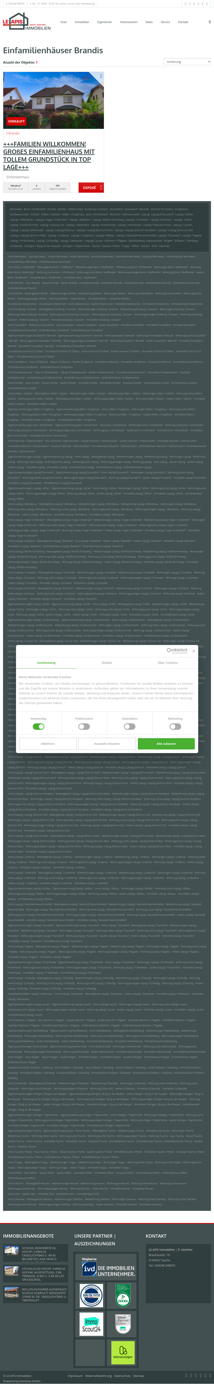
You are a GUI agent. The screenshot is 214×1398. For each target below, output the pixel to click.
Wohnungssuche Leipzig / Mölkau (26, 893)
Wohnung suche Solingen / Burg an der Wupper (49, 1099)
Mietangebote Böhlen (36, 293)
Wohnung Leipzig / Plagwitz (155, 951)
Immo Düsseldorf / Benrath (120, 335)
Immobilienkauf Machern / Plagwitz (61, 1025)
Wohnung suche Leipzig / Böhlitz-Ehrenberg (112, 556)
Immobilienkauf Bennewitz (180, 256)
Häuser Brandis (50, 283)
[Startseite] (26, 21)
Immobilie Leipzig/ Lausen (158, 1009)
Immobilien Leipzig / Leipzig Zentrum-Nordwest (116, 809)
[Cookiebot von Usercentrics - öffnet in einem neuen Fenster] (169, 651)
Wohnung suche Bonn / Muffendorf (56, 272)
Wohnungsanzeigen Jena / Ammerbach (70, 430)
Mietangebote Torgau (36, 1162)
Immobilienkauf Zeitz (87, 1194)
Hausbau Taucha (26, 1146)
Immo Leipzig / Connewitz (22, 572)
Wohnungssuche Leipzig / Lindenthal (99, 878)
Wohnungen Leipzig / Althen (133, 488)
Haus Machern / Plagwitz (51, 1020)
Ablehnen (48, 743)
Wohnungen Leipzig (180, 456)
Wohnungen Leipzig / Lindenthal (175, 872)
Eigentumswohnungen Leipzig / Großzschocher (33, 620)
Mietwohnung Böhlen (90, 293)
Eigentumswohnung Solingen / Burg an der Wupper (97, 1094)
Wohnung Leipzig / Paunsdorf (82, 936)
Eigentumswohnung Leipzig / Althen (71, 488)
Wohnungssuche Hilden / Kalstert (74, 398)
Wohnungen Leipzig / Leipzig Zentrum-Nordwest (56, 799)
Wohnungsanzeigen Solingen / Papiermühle (104, 1120)
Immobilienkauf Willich (148, 1173)
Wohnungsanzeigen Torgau (32, 1167)
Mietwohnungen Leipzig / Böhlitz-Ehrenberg (117, 551)
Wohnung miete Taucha (44, 1136)
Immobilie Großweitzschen (130, 372)
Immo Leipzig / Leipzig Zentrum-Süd (27, 814)
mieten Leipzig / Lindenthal (22, 883)
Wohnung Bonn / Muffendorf (178, 272)
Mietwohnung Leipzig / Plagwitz (127, 946)
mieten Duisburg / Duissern (34, 319)
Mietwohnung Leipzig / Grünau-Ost (142, 641)
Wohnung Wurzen (80, 1188)
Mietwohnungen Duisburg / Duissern (98, 309)
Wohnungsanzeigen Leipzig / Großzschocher (107, 630)
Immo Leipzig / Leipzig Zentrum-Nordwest (31, 793)
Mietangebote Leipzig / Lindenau (54, 857)
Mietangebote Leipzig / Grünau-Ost (59, 641)
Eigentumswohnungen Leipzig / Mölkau (29, 888)
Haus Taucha (177, 1136)
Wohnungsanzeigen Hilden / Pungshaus (85, 414)
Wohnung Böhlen (58, 298)
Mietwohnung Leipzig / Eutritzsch (134, 588)
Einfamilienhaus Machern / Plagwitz (101, 1025)
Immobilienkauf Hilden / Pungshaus (76, 420)
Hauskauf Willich (125, 1173)
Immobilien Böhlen (119, 298)
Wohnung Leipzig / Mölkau (102, 893)
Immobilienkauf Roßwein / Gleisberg (110, 1073)
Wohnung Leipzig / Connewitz (182, 577)
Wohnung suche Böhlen (168, 293)
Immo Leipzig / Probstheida (120, 962)
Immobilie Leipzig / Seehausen (173, 994)
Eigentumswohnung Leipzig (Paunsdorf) (77, 472)
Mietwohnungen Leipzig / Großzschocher (30, 625)
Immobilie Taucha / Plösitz (128, 1152)
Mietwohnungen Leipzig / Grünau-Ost (100, 641)
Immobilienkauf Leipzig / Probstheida (81, 972)
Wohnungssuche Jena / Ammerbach (27, 430)
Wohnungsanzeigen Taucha (131, 1136)
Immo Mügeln (15, 1057)
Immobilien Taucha (76, 1141)
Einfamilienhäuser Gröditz (22, 388)
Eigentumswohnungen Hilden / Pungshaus (31, 409)
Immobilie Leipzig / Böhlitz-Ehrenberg (164, 562)
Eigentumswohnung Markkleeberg (68, 1030)
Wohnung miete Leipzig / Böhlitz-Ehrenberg (62, 556)
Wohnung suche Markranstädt (159, 1046)
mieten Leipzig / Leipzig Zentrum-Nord (151, 783)
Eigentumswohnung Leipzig (57, 456)
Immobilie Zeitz (46, 1194)
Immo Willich (15, 1173)
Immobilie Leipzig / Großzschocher (81, 635)
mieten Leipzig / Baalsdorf (147, 541)
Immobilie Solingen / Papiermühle (26, 1125)
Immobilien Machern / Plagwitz (179, 1020)
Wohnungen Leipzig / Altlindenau (178, 504)
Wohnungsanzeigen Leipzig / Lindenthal (142, 878)
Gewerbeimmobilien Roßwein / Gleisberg (30, 1067)
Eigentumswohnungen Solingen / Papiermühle (33, 1115)
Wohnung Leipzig (142, 462)
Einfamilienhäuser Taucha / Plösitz (99, 1157)
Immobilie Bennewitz (102, 256)
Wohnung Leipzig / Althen (81, 493)
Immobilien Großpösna (133, 362)
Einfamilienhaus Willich (174, 1173)
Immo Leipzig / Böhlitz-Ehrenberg (26, 551)
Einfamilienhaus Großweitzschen (82, 377)
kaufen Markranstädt (102, 1051)
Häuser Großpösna (60, 362)
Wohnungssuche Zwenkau (22, 1204)
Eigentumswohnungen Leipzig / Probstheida (32, 962)
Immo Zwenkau (16, 1199)
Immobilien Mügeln (110, 1057)
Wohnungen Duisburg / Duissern (177, 309)
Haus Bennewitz (37, 256)
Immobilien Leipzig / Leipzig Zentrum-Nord (48, 788)
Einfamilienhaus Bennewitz (22, 262)
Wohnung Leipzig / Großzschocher (152, 630)
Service (165, 22)
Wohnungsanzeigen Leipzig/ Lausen (65, 1009)
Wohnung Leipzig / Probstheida (131, 967)
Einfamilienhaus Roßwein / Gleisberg (152, 1073)
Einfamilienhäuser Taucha (178, 1141)
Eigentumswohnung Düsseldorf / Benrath (80, 335)
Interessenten (128, 22)
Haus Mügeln (32, 1057)
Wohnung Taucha (158, 1136)
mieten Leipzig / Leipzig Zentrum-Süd (146, 825)
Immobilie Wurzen (120, 1188)
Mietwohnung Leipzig (155, 456)
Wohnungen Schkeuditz (133, 1083)
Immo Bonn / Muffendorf (21, 267)
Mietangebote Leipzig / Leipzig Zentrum (65, 757)
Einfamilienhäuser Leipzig (137, 467)
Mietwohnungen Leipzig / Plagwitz (90, 946)
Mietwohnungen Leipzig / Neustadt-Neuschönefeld (136, 904)
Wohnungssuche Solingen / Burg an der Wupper (103, 1099)
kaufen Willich (64, 1173)
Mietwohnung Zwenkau (97, 1199)
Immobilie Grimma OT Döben (158, 351)
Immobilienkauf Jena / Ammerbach (48, 435)
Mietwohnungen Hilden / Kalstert (88, 393)
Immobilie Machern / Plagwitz (144, 1020)
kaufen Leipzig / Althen (109, 493)
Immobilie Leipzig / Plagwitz (23, 957)
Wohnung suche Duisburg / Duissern (70, 314)
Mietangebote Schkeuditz (42, 1083)
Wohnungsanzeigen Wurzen (52, 1188)
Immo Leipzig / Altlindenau (22, 504)
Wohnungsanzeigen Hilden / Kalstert (113, 398)
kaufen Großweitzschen (102, 372)
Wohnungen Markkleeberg (38, 1036)
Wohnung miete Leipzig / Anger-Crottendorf (63, 525)
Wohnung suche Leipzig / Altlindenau (70, 509)
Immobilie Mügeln (88, 1057)
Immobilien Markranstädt (157, 1051)
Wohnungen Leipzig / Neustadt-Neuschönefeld (51, 909)
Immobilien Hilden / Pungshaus (38, 420)
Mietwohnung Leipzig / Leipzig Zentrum (158, 757)
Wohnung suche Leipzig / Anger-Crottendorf (113, 525)
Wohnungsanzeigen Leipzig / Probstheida (89, 967)
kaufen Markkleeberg (47, 1041)
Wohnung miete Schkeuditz (163, 1083)
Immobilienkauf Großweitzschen (44, 377)
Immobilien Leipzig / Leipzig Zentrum (166, 767)
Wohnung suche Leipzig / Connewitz (57, 577)
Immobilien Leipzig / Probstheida (41, 972)
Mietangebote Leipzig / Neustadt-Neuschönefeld (80, 904)
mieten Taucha (34, 1141)
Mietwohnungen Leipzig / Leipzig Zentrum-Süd (124, 814)
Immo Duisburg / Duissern (22, 309)
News (149, 22)
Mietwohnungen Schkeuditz (74, 1083)
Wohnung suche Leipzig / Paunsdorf (156, 930)
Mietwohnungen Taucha (131, 1130)
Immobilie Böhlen (97, 298)
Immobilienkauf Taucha (121, 1141)
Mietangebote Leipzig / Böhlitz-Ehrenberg (68, 551)
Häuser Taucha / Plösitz (72, 1152)
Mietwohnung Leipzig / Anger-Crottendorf (167, 520)
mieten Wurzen (100, 1188)
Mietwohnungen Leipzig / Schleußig (94, 978)
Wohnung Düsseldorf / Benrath (127, 341)
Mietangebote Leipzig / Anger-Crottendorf (69, 520)
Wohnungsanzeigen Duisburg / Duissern (156, 314)
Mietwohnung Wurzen (93, 1183)
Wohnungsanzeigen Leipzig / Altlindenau (157, 509)
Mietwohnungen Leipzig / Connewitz (96, 572)
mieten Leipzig (16, 467)
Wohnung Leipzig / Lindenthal (182, 878)
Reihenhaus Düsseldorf (41, 325)
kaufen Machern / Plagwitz (112, 1020)
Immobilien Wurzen (143, 1188)
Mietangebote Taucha (104, 1130)
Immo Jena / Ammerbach (113, 425)
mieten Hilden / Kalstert (179, 398)
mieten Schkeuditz (125, 1088)
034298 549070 (16, 3)
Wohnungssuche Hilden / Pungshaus (41, 414)
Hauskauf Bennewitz (153, 256)
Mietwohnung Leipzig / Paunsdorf (39, 930)
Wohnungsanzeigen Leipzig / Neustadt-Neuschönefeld (95, 915)
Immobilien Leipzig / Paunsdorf (25, 941)
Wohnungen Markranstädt (127, 1046)
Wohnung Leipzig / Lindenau (169, 862)
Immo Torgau (15, 1162)
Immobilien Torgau (119, 1167)
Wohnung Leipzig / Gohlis (30, 614)
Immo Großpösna (17, 362)
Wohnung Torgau (58, 1167)
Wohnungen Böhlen (115, 293)
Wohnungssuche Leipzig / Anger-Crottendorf (163, 525)
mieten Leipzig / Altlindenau (37, 514)
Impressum (75, 1376)
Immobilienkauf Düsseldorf (22, 330)
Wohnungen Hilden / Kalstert (158, 393)
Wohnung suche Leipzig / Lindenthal (57, 878)
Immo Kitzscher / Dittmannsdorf (25, 441)
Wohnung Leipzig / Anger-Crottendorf (82, 530)
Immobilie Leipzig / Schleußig (45, 988)
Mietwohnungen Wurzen (65, 1183)
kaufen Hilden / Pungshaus (157, 414)
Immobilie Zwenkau (126, 1204)
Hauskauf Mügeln (132, 1057)
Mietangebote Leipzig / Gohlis (134, 604)
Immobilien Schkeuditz (174, 1088)
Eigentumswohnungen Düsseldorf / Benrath (32, 335)
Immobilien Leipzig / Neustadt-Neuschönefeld (101, 920)
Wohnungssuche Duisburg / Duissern (112, 314)
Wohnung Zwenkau (83, 1204)
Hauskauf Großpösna (159, 362)
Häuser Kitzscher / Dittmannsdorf (99, 441)
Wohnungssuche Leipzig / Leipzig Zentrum (145, 762)
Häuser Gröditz (50, 383)
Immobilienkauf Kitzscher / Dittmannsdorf (114, 446)
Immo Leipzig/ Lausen (105, 1004)
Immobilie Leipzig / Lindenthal (55, 883)
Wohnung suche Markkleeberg (107, 1036)
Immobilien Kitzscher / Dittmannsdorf (28, 446)
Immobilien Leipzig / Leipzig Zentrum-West (48, 851)
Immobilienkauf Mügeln (157, 1057)
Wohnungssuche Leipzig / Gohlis (149, 609)
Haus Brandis (33, 283)
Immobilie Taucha (53, 1141)
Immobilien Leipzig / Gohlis (144, 614)
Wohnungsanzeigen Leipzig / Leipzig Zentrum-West (53, 846)
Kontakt (183, 22)
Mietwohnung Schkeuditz (104, 1083)
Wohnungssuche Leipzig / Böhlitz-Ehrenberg (162, 556)
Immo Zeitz (14, 1194)
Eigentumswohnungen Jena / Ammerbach (30, 425)
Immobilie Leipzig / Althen (137, 493)
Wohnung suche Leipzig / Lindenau (48, 862)
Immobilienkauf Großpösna (188, 362)
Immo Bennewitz (17, 256)
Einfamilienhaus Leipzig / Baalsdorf (62, 546)
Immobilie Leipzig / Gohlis (113, 614)
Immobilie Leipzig (35, 467)
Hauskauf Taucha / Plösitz (190, 1152)
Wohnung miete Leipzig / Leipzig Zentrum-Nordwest (113, 799)
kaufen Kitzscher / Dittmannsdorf (137, 441)
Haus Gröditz (32, 383)
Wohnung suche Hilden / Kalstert (36, 398)
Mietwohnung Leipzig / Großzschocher (76, 625)
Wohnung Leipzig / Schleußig (177, 983)
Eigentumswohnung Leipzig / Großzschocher (86, 620)
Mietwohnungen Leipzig (129, 456)
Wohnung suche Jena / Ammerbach (184, 425)
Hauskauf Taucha (97, 1141)
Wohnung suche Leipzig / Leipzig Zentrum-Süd (134, 820)
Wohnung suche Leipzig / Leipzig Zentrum (97, 762)
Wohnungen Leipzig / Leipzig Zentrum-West (31, 841)
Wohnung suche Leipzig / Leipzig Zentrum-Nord (137, 778)
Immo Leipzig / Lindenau (21, 857)
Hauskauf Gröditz (132, 383)
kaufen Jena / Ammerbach (141, 430)
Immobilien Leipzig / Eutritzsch (80, 599)
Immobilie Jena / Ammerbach (172, 430)
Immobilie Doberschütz (128, 304)
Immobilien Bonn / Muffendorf (79, 277)
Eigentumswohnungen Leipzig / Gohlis (29, 604)
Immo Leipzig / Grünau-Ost (22, 641)
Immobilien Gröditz (110, 383)
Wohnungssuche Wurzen (21, 1188)
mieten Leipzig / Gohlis (85, 614)
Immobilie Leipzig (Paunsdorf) (190, 477)
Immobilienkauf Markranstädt (189, 1051)
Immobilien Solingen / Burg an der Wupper (157, 1104)
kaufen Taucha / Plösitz (99, 1152)
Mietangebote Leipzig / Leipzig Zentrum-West (75, 836)
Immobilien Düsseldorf (158, 325)
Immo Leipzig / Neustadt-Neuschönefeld (30, 904)
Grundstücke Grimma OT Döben (25, 351)
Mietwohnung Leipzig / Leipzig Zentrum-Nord (180, 772)
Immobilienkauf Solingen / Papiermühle (108, 1125)
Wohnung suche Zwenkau (182, 1199)
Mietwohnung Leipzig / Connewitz (136, 572)
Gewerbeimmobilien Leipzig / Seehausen (30, 994)
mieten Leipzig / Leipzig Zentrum (85, 767)
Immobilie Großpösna (107, 362)
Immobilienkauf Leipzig (81, 467)
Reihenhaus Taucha (18, 1136)
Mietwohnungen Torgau (63, 1162)
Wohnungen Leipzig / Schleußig (170, 978)
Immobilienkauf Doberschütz (187, 304)
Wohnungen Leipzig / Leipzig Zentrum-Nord (32, 778)
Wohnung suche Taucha (73, 1136)
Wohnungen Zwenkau (124, 1199)
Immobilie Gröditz (88, 383)
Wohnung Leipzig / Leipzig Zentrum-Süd (102, 825)
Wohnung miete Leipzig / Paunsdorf (115, 930)
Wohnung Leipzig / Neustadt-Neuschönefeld (151, 915)
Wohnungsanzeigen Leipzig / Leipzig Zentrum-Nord (53, 783)
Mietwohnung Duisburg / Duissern (139, 309)
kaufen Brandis (69, 283)
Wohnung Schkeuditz (101, 1088)
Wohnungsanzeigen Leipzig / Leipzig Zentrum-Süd (51, 825)
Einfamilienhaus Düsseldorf (54, 330)
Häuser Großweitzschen (74, 372)
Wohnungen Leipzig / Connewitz (174, 572)
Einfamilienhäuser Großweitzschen (120, 377)
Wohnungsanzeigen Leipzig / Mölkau (66, 893)
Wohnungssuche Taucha (101, 1136)
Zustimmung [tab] (46, 662)
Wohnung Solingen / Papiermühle (148, 1120)
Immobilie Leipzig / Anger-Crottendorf (165, 530)
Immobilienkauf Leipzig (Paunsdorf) (63, 483)
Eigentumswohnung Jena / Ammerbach (76, 425)
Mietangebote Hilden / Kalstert (51, 393)
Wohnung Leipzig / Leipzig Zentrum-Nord (105, 783)
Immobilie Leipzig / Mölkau (161, 893)
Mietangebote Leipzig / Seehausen (104, 994)
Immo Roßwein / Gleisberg (69, 1067)
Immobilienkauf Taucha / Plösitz (25, 1157)
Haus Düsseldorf (65, 325)
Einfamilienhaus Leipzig (108, 467)
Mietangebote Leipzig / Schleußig (55, 978)
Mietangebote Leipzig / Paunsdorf (149, 925)
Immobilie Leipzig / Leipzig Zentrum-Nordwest (64, 809)
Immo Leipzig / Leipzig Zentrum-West (28, 836)
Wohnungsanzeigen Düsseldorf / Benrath (85, 341)
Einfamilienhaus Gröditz (184, 383)
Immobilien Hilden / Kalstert (42, 404)
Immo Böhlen (15, 293)
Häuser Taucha (194, 1136)
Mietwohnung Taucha (158, 1130)
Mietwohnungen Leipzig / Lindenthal (97, 872)
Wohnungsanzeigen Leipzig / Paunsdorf (42, 936)
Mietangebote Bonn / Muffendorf (55, 267)
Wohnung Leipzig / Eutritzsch (179, 593)
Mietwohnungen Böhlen (63, 293)
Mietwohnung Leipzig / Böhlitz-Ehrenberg (165, 551)
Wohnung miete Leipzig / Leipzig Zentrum (49, 762)
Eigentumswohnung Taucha (58, 1130)
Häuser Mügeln (50, 1057)
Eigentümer (104, 22)
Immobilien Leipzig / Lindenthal (91, 883)
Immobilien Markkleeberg (129, 1041)
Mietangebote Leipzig (102, 456)
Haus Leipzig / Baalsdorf (88, 541)
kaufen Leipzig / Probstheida (165, 967)
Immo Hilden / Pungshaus (116, 409)
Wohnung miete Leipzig (30, 462)
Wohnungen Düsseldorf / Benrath (155, 335)
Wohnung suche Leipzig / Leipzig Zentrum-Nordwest (172, 799)
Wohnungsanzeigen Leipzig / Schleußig (139, 983)
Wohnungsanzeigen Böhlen (32, 298)
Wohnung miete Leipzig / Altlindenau (28, 509)
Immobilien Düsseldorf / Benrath (36, 346)
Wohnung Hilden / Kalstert (150, 398)
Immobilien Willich (104, 1173)
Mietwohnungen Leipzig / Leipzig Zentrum (112, 757)
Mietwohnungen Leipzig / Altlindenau (99, 504)
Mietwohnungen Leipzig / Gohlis (169, 604)
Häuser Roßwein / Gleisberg (130, 1067)
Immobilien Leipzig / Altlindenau (106, 514)
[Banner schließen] (193, 651)
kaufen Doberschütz (102, 304)
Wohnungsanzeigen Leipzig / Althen (45, 493)
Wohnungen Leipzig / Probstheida (155, 962)
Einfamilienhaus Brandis (186, 283)
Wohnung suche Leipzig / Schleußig (55, 983)
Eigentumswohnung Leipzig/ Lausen (71, 1004)
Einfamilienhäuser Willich (21, 1178)
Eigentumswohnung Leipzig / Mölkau (73, 888)
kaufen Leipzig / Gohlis (58, 614)
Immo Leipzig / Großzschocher (128, 620)
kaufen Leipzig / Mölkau (132, 893)
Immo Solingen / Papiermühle (126, 1115)
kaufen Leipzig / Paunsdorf (114, 936)
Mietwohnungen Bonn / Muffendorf (94, 267)
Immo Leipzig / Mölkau (107, 888)
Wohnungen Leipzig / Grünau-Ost (181, 641)
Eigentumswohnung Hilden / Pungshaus (78, 409)
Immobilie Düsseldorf (132, 325)
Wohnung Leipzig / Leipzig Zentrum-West (105, 846)
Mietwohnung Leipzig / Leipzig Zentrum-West (180, 836)
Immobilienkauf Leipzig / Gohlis (177, 614)
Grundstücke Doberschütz (22, 304)
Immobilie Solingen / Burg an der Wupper (109, 1104)
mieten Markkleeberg (72, 1041)
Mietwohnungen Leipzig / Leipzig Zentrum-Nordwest (140, 793)
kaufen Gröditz (68, 383)
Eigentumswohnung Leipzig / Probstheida (80, 962)
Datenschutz (122, 1376)
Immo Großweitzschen (20, 372)
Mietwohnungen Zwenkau (69, 1199)
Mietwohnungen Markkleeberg (162, 1030)
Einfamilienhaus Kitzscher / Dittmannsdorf (162, 446)
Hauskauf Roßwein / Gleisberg (72, 1073)
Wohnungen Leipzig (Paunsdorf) (148, 472)
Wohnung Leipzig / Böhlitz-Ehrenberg (82, 562)
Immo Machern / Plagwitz (22, 1020)
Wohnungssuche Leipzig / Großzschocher (58, 630)
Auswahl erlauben (107, 743)
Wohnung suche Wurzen (173, 1183)
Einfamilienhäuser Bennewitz (55, 262)
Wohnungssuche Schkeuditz (36, 1088)
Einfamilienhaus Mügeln (185, 1057)
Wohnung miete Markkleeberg (71, 1036)
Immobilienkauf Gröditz (156, 383)
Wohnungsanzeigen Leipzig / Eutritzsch (140, 593)
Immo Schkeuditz (17, 1083)
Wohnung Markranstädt (76, 1051)
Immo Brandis (15, 283)
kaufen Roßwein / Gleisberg (163, 1067)
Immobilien (82, 22)
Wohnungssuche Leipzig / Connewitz (99, 577)
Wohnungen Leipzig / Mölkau (137, 888)
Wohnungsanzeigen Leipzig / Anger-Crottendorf (34, 530)
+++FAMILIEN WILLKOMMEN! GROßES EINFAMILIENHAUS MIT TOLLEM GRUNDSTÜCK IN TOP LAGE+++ (49, 155)
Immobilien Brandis (111, 283)
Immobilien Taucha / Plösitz (159, 1152)
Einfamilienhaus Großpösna (23, 367)
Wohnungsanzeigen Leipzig (116, 462)
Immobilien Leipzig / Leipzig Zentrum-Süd (46, 830)
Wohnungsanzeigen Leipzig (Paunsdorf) (85, 477)
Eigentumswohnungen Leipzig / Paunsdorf (31, 925)
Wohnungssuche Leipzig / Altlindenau (112, 509)
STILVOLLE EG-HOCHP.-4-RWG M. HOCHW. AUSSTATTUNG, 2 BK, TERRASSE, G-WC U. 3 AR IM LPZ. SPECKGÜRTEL (44, 1274)
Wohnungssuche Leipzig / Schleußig (96, 983)
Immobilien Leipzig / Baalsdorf (24, 546)
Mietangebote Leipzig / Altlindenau (58, 504)
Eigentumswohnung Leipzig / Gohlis (71, 604)
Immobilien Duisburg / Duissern (103, 319)
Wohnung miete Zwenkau (152, 1199)
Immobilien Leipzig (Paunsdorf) (25, 483)
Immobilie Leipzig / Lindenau (35, 867)
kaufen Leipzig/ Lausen (129, 1009)
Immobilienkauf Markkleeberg (161, 1041)
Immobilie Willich (83, 1173)
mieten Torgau (78, 1167)
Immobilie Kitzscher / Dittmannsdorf (177, 441)
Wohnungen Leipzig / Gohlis (41, 609)
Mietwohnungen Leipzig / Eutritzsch (95, 588)
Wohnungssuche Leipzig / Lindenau (88, 862)
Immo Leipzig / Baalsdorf (21, 541)
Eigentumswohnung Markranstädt (68, 1046)
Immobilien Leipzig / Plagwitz (55, 957)
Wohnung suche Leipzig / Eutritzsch (56, 593)
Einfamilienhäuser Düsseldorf (87, 330)
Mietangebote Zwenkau (39, 1199)
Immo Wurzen (15, 1183)
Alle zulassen (166, 743)
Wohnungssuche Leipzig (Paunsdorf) (42, 477)
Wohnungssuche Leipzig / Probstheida (44, 967)
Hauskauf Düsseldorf (184, 325)
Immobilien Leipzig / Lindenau (69, 867)
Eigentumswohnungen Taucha (24, 1130)
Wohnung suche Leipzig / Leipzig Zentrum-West (137, 841)
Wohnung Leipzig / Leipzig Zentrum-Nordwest (155, 804)
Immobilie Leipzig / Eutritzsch (46, 599)
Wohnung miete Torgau (140, 1162)
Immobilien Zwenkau (150, 1204)
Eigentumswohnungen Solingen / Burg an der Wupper (37, 1094)
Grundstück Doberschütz (52, 304)
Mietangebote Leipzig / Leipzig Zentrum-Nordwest (83, 793)
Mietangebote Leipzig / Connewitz (56, 572)
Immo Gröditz (15, 383)
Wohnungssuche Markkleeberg (143, 1036)
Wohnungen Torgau (114, 1162)
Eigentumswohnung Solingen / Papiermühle (84, 1115)
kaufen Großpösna (83, 362)
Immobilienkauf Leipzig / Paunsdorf (63, 941)
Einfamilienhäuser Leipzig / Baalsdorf (103, 546)
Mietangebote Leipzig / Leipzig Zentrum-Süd (73, 814)
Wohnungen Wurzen (118, 1183)
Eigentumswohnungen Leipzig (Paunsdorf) (31, 472)
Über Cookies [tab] (168, 662)
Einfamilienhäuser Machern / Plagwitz (142, 1025)
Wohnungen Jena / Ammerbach (146, 425)
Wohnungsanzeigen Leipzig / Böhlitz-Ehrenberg (34, 562)
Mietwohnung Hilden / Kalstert (124, 393)
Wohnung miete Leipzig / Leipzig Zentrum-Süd (81, 820)
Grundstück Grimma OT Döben (62, 351)
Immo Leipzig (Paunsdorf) (115, 472)
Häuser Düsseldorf (87, 325)
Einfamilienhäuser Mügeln (22, 1062)
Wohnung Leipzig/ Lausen (101, 1009)
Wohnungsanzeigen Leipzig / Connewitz (142, 577)
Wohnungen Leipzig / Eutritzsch (171, 588)
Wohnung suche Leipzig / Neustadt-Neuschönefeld (163, 909)
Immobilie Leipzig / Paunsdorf (178, 936)
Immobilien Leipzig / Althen (168, 493)
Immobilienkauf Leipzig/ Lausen (25, 1015)
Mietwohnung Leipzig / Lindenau (132, 857)
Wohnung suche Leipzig (58, 462)
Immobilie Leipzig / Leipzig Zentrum (124, 767)
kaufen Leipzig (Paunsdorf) (157, 477)
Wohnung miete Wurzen (144, 1183)
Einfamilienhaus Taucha (149, 1141)
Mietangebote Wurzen (38, 1183)
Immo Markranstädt (100, 1046)
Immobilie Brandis (89, 283)
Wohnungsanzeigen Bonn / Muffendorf (139, 272)
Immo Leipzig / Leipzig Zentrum (25, 757)
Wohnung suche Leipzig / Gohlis (112, 609)
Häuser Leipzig (177, 462)
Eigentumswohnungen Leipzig (24, 456)
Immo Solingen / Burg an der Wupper (147, 1094)
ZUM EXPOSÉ (91, 188)
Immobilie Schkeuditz (148, 1088)
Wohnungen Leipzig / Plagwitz (162, 946)
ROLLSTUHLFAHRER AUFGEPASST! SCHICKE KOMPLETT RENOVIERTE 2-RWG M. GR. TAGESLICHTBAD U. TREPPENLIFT (44, 1294)
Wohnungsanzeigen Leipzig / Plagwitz (118, 951)
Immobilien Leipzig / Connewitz (91, 583)
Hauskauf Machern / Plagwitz (23, 1025)
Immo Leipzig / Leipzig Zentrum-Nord (28, 772)
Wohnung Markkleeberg (21, 1041)
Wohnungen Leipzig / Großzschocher (119, 625)
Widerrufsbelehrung (98, 1376)
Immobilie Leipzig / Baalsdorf (179, 541)
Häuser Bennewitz (58, 256)
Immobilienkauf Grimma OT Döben (36, 356)
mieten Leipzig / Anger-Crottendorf (124, 530)
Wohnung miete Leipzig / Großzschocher (163, 625)
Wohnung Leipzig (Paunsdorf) (125, 477)
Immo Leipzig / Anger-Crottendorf (26, 520)
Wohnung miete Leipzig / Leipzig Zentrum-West (83, 841)
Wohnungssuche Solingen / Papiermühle (57, 1120)
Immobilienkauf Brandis (158, 283)
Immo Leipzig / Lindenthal (22, 872)
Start (64, 22)
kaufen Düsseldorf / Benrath (161, 341)
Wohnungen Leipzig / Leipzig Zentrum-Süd (31, 820)
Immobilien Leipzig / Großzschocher (122, 635)
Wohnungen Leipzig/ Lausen (134, 1004)
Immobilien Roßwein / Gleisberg (37, 1073)
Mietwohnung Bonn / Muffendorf (134, 267)
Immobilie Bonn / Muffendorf (45, 277)
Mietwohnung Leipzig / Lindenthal (137, 872)
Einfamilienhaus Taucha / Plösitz (62, 1157)
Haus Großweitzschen (47, 372)
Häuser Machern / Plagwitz (80, 1020)
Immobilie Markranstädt (129, 1051)
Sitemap (138, 1376)
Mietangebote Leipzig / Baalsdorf (55, 541)
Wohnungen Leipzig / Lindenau (169, 857)
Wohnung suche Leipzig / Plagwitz (38, 951)
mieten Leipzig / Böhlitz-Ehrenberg (123, 562)
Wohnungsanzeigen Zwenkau (55, 1204)
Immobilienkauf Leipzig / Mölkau (35, 899)
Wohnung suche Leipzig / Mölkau (173, 888)
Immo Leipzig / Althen (104, 488)
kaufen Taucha (16, 1141)
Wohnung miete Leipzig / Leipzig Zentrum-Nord (83, 778)
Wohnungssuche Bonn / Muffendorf (96, 272)
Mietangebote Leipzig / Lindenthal (56, 872)
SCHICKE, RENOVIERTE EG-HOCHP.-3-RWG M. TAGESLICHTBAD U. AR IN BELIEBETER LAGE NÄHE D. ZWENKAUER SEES (39, 1255)
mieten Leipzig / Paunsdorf (145, 936)
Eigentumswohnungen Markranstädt (28, 1046)
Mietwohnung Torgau (90, 1162)
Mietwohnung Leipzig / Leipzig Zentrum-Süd (176, 814)
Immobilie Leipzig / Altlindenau (70, 514)
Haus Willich (30, 1173)
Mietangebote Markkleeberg (128, 1030)
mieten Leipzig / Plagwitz (185, 951)
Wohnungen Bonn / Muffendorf (171, 267)
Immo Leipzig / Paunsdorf (115, 925)
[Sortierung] (187, 61)
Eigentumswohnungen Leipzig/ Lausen (29, 1004)
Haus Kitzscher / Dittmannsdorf (62, 441)
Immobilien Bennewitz (128, 256)
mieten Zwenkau (105, 1204)
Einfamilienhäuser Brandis (22, 288)
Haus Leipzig (160, 462)
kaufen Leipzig (195, 462)
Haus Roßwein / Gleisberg (99, 1067)
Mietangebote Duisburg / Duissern (57, 309)
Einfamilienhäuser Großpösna (56, 367)
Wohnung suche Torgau (168, 1162)
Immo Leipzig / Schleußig (21, 978)
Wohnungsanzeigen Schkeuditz (71, 1088)
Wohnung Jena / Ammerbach (109, 430)
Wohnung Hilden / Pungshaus (125, 414)
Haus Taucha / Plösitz (45, 1152)
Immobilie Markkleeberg (99, 1041)
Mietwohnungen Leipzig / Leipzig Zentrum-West (128, 836)
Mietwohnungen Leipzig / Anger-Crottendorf (118, 520)
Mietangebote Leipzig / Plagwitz (52, 946)
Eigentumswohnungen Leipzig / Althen (29, 488)
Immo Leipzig (82, 456)
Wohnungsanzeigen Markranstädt (42, 1051)
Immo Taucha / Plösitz (20, 1152)
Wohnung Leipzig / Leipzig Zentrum (46, 767)
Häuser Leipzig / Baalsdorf (117, 541)
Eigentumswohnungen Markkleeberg (28, 1030)
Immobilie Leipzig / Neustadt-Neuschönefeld (50, 920)
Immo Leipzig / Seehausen (68, 994)
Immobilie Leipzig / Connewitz (55, 583)
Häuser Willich (47, 1173)
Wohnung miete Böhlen (140, 293)
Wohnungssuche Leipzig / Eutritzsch (97, 593)
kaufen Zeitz (28, 1194)
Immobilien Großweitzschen (163, 372)
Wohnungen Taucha (183, 1130)
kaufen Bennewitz (79, 256)
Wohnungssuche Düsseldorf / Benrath (40, 341)
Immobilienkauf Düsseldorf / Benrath (76, 346)
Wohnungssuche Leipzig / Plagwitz (77, 951)
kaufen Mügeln (68, 1057)
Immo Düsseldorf (17, 325)
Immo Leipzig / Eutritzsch (21, 588)
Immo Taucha (82, 1130)
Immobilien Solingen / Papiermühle (66, 1125)
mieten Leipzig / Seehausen (139, 994)
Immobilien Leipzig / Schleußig (79, 988)
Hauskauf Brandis (134, 283)
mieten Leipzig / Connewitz (22, 583)
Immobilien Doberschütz (156, 304)
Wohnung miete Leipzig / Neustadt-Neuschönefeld (106, 909)
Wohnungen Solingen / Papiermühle (164, 1115)
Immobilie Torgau (97, 1167)
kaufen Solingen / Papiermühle (185, 1120)
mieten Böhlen (78, 298)
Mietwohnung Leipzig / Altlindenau (140, 504)
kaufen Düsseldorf (109, 325)
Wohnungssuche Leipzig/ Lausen (26, 1009)
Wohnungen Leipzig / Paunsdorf (76, 930)
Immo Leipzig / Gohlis (104, 604)
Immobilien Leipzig (57, 467)
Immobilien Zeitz (65, 1194)
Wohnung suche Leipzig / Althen (168, 488)
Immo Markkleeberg (100, 1030)
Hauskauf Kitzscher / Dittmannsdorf (70, 446)
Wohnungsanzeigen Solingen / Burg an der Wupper (159, 1099)
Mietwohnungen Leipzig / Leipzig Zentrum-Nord (128, 772)
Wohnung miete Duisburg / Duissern (28, 314)
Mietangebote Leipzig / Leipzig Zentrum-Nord (75, 772)
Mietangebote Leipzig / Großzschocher (168, 620)
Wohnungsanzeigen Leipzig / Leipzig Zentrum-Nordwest (98, 804)
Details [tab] (107, 662)
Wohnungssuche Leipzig (85, 462)
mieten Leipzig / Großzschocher (43, 635)
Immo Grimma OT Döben (95, 351)
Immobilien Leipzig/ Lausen (189, 1009)
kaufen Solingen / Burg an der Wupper (64, 1104)
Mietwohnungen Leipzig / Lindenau (94, 857)
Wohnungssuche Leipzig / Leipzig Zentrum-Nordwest (37, 804)
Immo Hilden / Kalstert (20, 393)
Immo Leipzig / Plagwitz (20, 946)
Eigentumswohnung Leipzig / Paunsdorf (77, 925)
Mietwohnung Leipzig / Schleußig (133, 978)
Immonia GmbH (29, 1381)
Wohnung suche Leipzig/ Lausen (169, 1004)
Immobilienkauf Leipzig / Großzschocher (165, 635)
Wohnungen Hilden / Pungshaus (149, 409)
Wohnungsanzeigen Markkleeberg (179, 1036)
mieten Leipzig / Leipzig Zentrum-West (150, 846)
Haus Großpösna (38, 362)
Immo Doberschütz (78, 304)
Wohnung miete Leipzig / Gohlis (76, 609)
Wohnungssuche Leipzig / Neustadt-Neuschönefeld (36, 915)
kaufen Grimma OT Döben (125, 351)
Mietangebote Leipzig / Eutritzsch (55, 588)
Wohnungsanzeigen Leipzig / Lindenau (131, 862)
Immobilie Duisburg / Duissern (67, 319)
